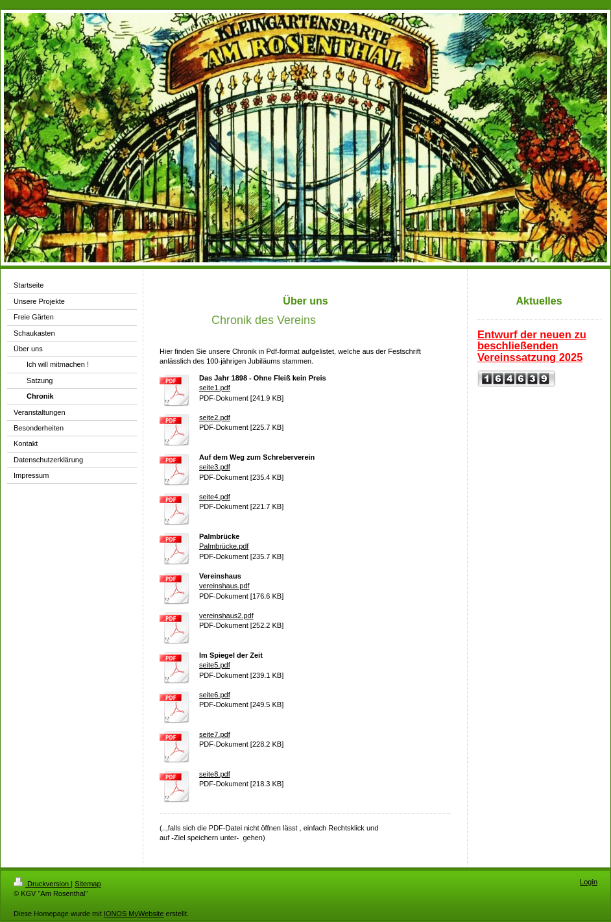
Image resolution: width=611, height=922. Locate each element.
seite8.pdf (214, 774)
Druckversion (42, 884)
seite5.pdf (214, 665)
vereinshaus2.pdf (226, 615)
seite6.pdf (214, 695)
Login (588, 882)
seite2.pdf (214, 417)
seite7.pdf (214, 734)
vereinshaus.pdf (224, 586)
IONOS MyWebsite (134, 913)
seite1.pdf (214, 388)
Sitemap (88, 884)
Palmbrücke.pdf (223, 546)
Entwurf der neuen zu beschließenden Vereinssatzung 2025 (531, 346)
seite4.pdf (214, 497)
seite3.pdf (214, 467)
